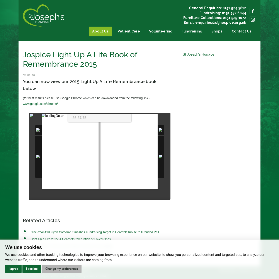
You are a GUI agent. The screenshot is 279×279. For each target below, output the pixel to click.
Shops (217, 31)
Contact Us (242, 31)
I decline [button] (31, 268)
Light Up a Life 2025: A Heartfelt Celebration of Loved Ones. (71, 239)
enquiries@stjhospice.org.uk (220, 22)
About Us (100, 31)
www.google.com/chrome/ (40, 103)
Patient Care (129, 31)
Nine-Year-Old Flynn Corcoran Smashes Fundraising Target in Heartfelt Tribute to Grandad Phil (95, 232)
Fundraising (192, 31)
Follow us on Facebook (253, 11)
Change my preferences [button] (61, 268)
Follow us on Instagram (253, 20)
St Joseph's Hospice (198, 54)
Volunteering (160, 31)
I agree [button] (13, 268)
